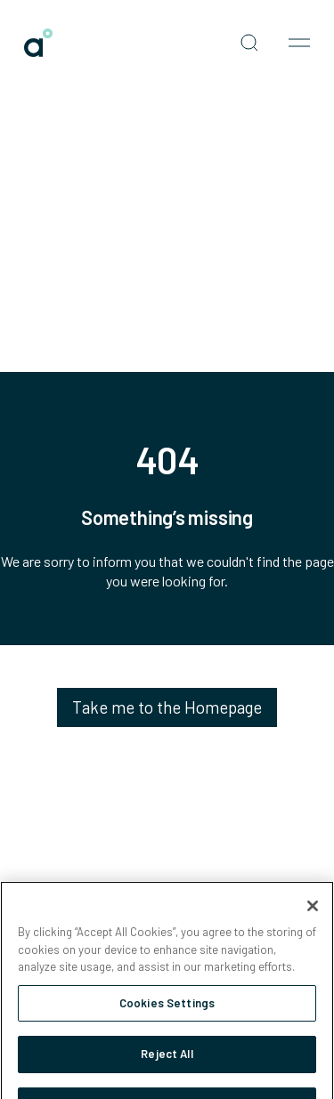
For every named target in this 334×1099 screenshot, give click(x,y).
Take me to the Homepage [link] (167, 707)
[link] (38, 42)
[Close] (312, 913)
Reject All (166, 1062)
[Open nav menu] (299, 42)
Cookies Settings (167, 1010)
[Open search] (249, 42)
